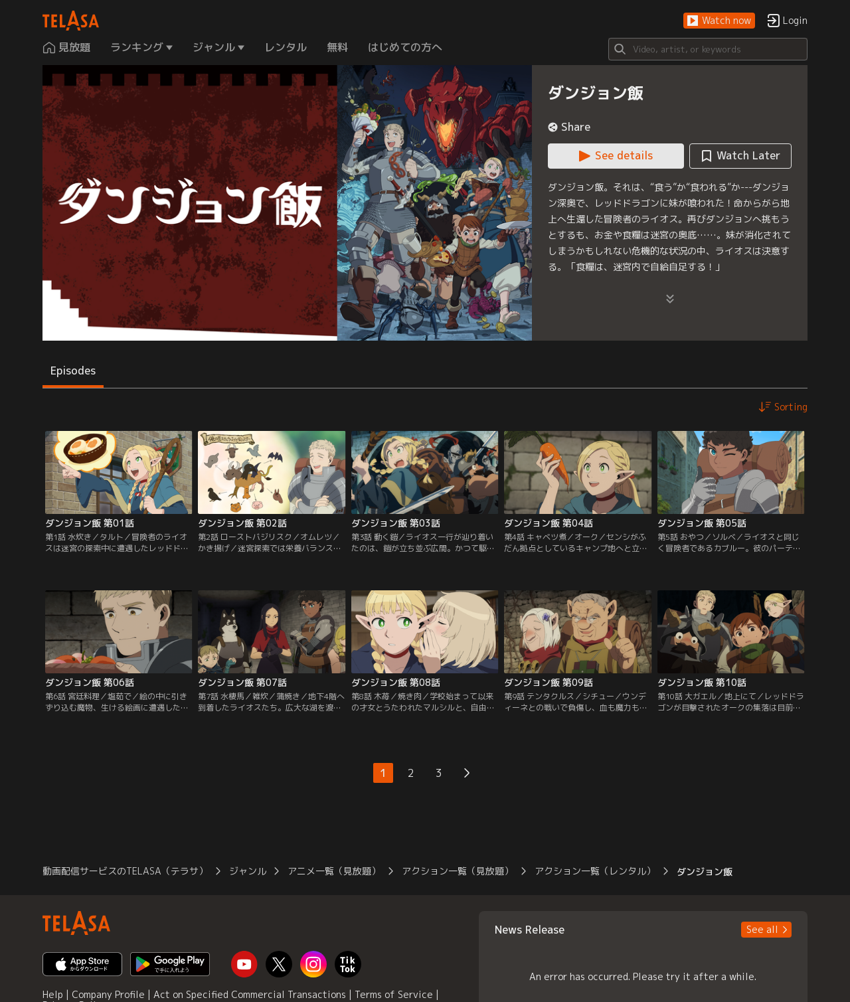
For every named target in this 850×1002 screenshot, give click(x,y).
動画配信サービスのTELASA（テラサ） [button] (125, 871)
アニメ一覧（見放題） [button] (334, 871)
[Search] (708, 49)
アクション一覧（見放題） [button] (457, 871)
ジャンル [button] (247, 871)
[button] (719, 21)
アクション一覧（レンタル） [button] (595, 871)
